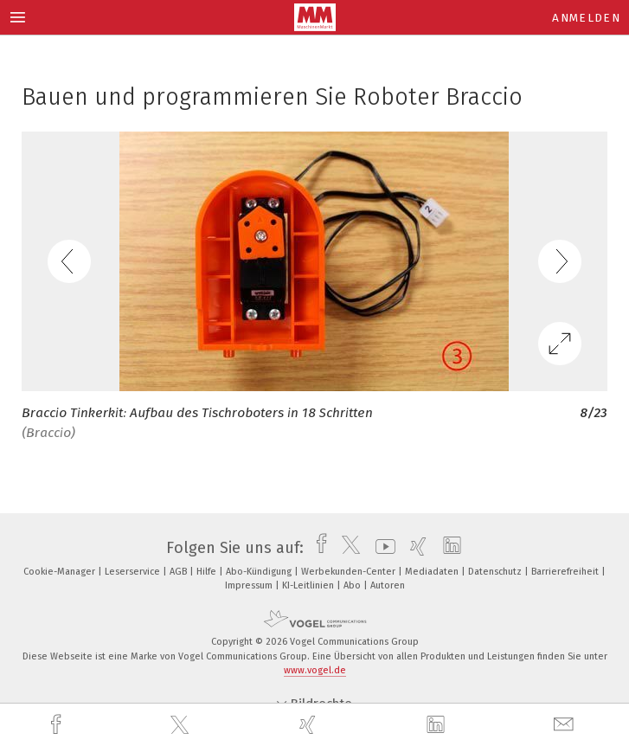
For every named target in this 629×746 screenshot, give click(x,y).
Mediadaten (433, 571)
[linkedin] (438, 725)
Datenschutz (496, 571)
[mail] (566, 724)
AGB (179, 571)
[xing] (310, 725)
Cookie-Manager (60, 571)
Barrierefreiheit (566, 571)
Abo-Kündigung (260, 571)
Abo (353, 585)
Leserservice (134, 571)
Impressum (250, 585)
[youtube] (381, 547)
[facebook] (58, 724)
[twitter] (182, 725)
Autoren (387, 585)
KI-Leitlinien (309, 585)
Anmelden (586, 17)
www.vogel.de (315, 670)
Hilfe (207, 571)
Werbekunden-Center (349, 571)
